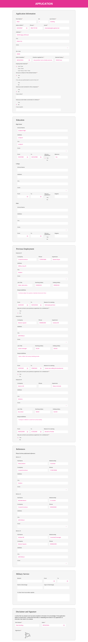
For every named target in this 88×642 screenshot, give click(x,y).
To (58, 578)
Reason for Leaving (49, 302)
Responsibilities (21, 290)
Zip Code (18, 51)
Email (45, 25)
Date (44, 622)
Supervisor (55, 256)
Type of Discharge (49, 584)
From (45, 578)
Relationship (52, 460)
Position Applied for (38, 57)
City (18, 269)
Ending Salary (56, 282)
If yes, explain (19, 107)
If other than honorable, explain (25, 592)
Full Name (20, 460)
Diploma (57, 154)
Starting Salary (39, 282)
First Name (19, 19)
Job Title (19, 282)
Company (20, 256)
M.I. (39, 19)
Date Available (20, 57)
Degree (57, 193)
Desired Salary (59, 57)
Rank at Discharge (22, 584)
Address (19, 263)
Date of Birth (20, 25)
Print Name (18, 622)
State (18, 276)
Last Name (52, 19)
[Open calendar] (63, 625)
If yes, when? (19, 94)
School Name (21, 127)
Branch (19, 578)
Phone (40, 256)
